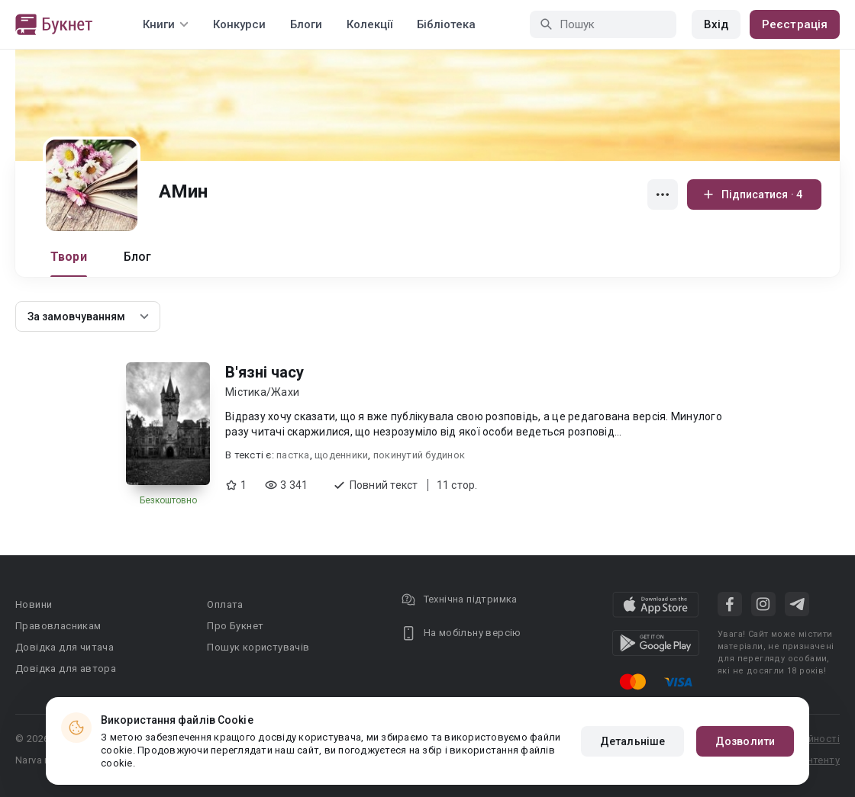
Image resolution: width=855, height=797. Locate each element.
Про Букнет (235, 625)
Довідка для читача (64, 647)
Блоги (306, 24)
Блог (138, 256)
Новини (33, 604)
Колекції (369, 24)
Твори (68, 256)
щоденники (341, 455)
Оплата (225, 604)
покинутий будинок (419, 455)
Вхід (716, 24)
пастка (293, 455)
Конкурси (239, 24)
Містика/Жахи (262, 392)
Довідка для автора (65, 668)
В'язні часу (264, 372)
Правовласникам (58, 625)
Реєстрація (795, 24)
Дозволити (745, 741)
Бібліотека (446, 24)
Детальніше (632, 741)
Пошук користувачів (258, 647)
